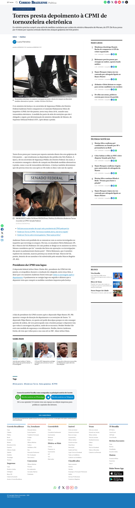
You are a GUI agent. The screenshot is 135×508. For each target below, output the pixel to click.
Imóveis (70, 466)
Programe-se (51, 449)
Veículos (70, 469)
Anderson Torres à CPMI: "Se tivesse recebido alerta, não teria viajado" (42, 232)
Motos (90, 445)
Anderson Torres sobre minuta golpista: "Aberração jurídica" (39, 235)
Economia (9, 440)
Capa (8, 430)
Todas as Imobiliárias (74, 455)
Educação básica (31, 430)
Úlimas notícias (72, 440)
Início (15, 37)
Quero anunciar (72, 464)
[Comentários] (2, 241)
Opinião (9, 452)
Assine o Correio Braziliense (14, 479)
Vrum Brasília (112, 437)
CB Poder (111, 435)
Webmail (50, 440)
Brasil (8, 437)
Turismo (9, 460)
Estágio (29, 437)
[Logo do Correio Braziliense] (33, 2)
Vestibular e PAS (31, 447)
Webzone (50, 437)
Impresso (11, 463)
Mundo (9, 442)
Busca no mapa (72, 435)
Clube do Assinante (12, 477)
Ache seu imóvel (72, 430)
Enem (29, 440)
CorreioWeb (53, 426)
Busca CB (9, 474)
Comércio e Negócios (74, 479)
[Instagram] (115, 3)
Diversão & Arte (11, 445)
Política (52, 2)
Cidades (9, 432)
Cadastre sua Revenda (95, 452)
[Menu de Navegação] (10, 2)
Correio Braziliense (15, 426)
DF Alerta (112, 430)
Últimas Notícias (31, 442)
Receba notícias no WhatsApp (33, 397)
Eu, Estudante (33, 426)
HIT (49, 454)
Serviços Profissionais (74, 477)
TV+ (49, 456)
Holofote (9, 455)
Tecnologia (10, 457)
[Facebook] (108, 3)
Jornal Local (112, 432)
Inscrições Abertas (32, 472)
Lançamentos (72, 437)
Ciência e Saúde (11, 450)
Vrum (91, 426)
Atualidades (112, 449)
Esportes (9, 447)
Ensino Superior (31, 432)
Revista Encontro (116, 441)
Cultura (29, 445)
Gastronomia (51, 435)
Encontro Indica (113, 451)
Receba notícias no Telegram (62, 397)
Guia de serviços (72, 442)
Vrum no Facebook (94, 447)
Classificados (74, 461)
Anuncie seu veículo (94, 432)
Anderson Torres (31, 384)
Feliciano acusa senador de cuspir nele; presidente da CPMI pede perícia (43, 228)
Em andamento (31, 469)
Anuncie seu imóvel (73, 432)
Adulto (70, 474)
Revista (111, 446)
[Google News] (123, 3)
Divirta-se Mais (54, 443)
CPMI (55, 384)
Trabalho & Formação (33, 435)
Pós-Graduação (31, 455)
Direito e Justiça (11, 469)
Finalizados (30, 474)
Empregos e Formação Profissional (77, 472)
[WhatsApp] (105, 3)
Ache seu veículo (93, 430)
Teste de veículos (93, 437)
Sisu (28, 450)
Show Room (71, 445)
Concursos (32, 461)
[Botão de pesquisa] (16, 2)
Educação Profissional (33, 452)
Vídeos (91, 442)
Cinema (50, 446)
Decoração (71, 447)
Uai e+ (111, 463)
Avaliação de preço (94, 440)
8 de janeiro (18, 384)
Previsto (29, 466)
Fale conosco (30, 457)
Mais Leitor (51, 459)
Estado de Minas (113, 458)
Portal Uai (112, 461)
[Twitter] (112, 3)
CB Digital (9, 472)
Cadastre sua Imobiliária (74, 457)
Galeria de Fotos (72, 450)
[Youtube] (119, 3)
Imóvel (71, 426)
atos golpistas (45, 384)
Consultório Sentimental (54, 432)
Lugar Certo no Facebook (75, 452)
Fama (49, 430)
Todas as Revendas (94, 450)
